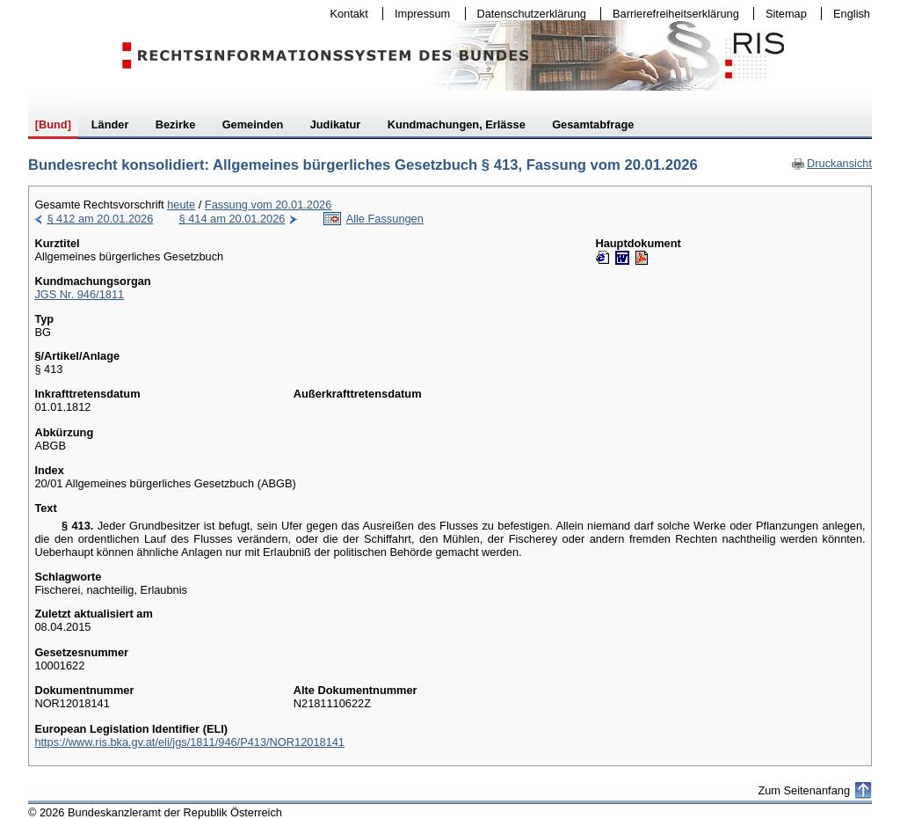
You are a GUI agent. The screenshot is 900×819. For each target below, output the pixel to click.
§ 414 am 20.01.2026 (232, 218)
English (851, 13)
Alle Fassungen (385, 218)
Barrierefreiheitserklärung (671, 13)
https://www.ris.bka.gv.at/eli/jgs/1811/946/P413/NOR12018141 (189, 742)
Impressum (418, 13)
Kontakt (345, 13)
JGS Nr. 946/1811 (79, 294)
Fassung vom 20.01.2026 (268, 204)
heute (181, 204)
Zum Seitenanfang (804, 790)
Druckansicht (831, 163)
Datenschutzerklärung (528, 13)
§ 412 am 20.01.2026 (100, 218)
